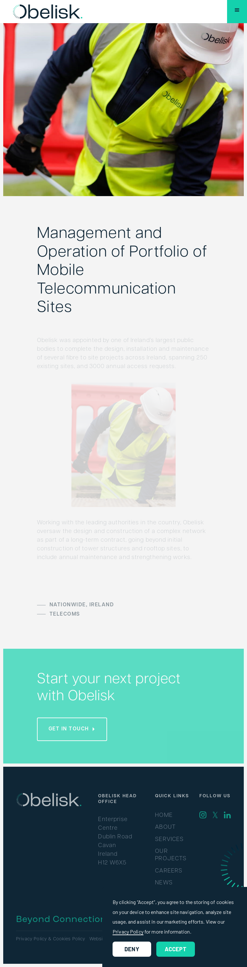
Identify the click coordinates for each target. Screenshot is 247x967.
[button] (237, 11)
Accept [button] (176, 949)
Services (169, 839)
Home (164, 815)
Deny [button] (131, 949)
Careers (168, 871)
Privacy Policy (128, 931)
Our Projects (171, 855)
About (165, 827)
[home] (47, 12)
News (164, 883)
